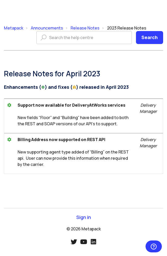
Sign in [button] (83, 217)
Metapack (13, 28)
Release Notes (85, 28)
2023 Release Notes (126, 28)
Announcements (47, 28)
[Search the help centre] (84, 37)
